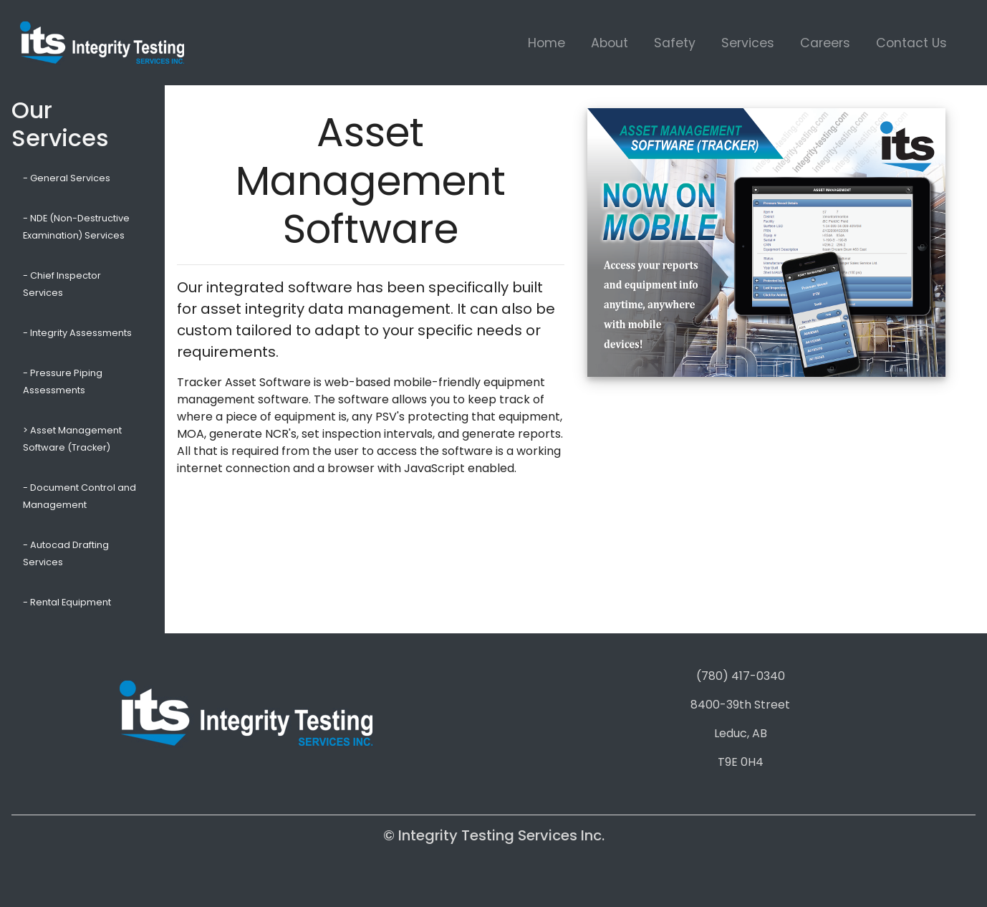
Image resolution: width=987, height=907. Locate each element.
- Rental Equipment (67, 602)
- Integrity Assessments (77, 333)
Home (546, 43)
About (609, 43)
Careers (825, 43)
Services (747, 43)
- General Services (66, 178)
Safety (674, 43)
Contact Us (911, 43)
